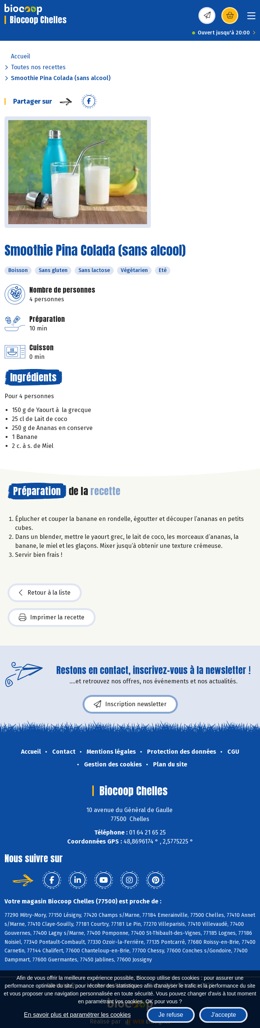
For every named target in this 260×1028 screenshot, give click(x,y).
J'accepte (223, 1015)
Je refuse (170, 1015)
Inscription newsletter (130, 704)
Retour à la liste (45, 593)
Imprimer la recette (51, 617)
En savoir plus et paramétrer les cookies (77, 1015)
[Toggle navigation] (251, 18)
